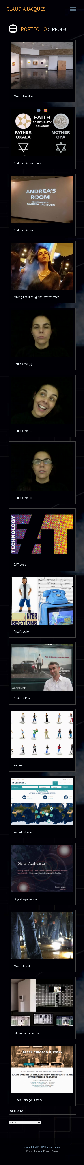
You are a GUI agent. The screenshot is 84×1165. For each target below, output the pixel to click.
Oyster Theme (33, 1150)
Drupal (46, 1150)
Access (55, 1150)
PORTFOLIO (34, 29)
